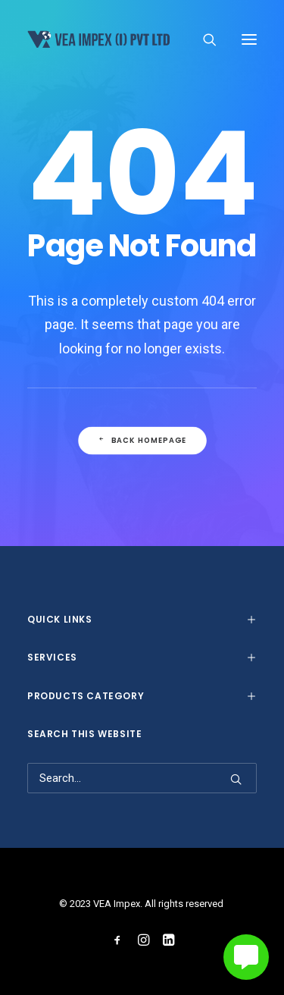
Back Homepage (141, 440)
